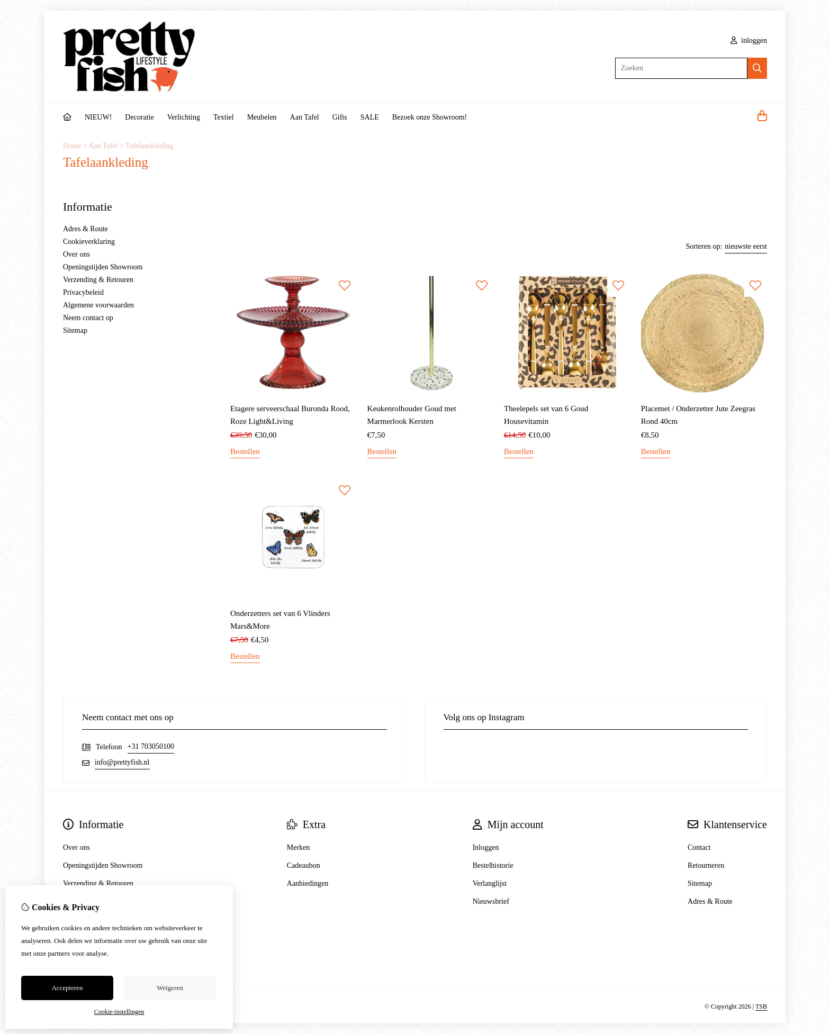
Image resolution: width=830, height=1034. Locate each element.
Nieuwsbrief (491, 901)
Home (72, 146)
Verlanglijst (490, 883)
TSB (761, 1006)
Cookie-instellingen (119, 1011)
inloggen (749, 40)
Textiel (223, 117)
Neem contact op (88, 318)
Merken (298, 847)
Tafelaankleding (149, 146)
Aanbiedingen (308, 883)
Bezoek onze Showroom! (429, 117)
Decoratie (139, 117)
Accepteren (67, 988)
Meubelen (262, 117)
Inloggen (486, 847)
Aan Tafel (304, 117)
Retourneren (706, 865)
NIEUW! (98, 117)
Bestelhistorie (493, 865)
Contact (699, 847)
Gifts (339, 117)
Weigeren (170, 988)
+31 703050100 (151, 746)
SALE (369, 117)
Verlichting (183, 117)
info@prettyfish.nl (122, 762)
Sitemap (75, 330)
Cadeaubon (303, 865)
